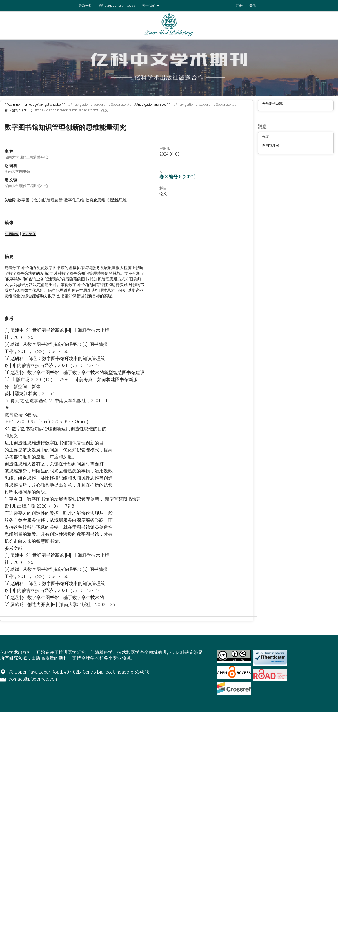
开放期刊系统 (272, 103)
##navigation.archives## (117, 6)
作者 (265, 137)
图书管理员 (270, 145)
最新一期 (85, 6)
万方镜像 (29, 234)
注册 (239, 6)
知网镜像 (12, 234)
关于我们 (149, 6)
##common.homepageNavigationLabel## (35, 105)
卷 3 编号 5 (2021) (18, 110)
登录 (252, 6)
